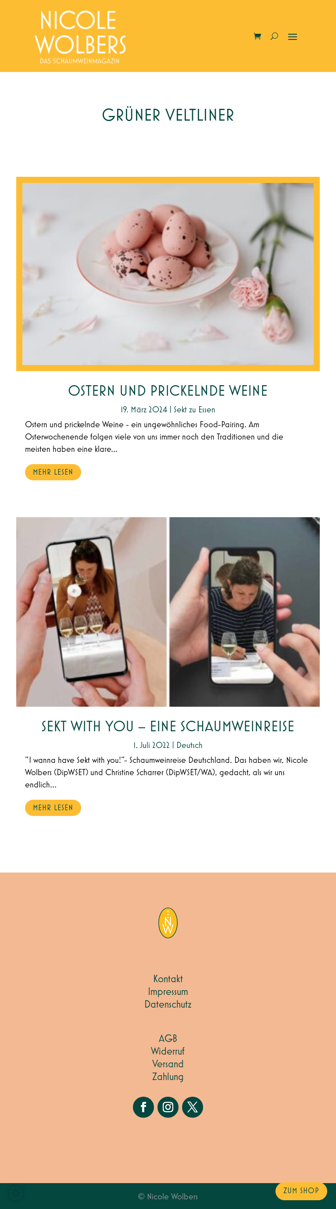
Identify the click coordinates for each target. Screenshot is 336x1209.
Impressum (168, 992)
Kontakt (168, 979)
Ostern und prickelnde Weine (168, 391)
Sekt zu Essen (194, 409)
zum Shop (301, 1191)
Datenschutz (168, 1004)
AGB (168, 1039)
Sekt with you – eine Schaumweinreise (167, 727)
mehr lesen (53, 472)
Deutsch (189, 745)
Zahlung (168, 1077)
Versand (168, 1064)
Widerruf (168, 1051)
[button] (16, 1193)
